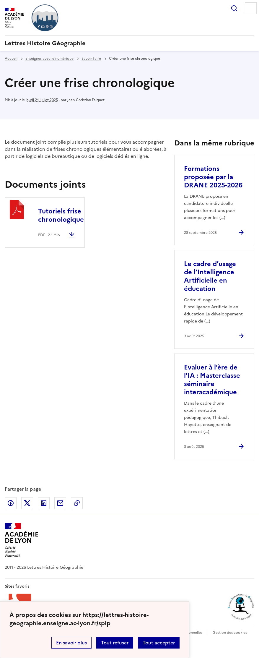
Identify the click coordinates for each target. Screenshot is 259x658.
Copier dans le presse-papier (77, 503)
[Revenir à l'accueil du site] (21, 540)
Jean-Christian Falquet (86, 100)
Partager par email (60, 503)
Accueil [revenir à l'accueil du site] (11, 58)
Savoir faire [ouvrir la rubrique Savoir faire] (91, 58)
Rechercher (234, 8)
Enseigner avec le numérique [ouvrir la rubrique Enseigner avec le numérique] (49, 58)
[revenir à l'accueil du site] (129, 43)
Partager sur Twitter (27, 503)
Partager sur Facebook (11, 503)
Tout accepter (159, 642)
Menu (251, 8)
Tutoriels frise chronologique (61, 215)
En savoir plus (71, 642)
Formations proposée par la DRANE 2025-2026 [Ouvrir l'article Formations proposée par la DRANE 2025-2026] (213, 177)
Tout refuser (114, 642)
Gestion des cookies (230, 632)
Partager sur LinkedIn (44, 503)
